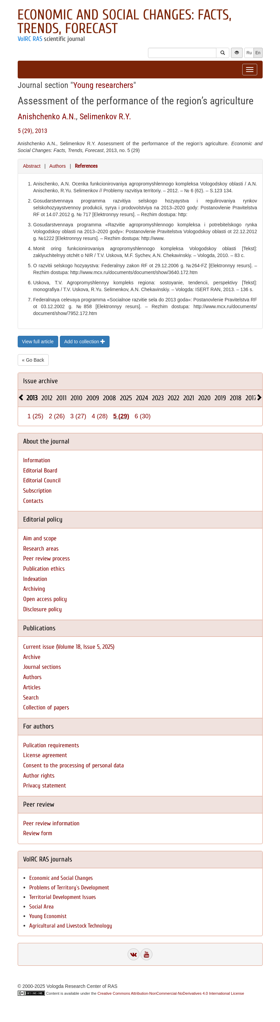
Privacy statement (44, 785)
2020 (204, 398)
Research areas (41, 548)
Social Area (41, 906)
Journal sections (42, 667)
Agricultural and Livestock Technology (70, 925)
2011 (61, 398)
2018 (236, 398)
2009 (92, 398)
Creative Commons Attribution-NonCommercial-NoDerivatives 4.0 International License (171, 993)
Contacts (33, 501)
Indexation (35, 579)
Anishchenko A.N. (47, 116)
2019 (220, 398)
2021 (188, 398)
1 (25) (36, 416)
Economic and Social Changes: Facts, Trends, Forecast (124, 21)
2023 (158, 398)
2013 (32, 398)
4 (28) (100, 416)
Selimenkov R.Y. (105, 116)
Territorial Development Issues (62, 897)
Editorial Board (40, 470)
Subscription (37, 490)
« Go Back (33, 360)
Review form (37, 833)
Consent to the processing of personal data (73, 765)
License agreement (45, 755)
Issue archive (40, 381)
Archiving (34, 588)
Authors (57, 166)
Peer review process (46, 558)
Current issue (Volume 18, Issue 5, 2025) (68, 646)
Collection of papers (46, 707)
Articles (31, 687)
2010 (76, 398)
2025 (126, 398)
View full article (38, 341)
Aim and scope (39, 538)
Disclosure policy (42, 609)
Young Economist (48, 916)
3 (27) (78, 416)
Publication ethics (44, 568)
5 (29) (121, 416)
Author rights (38, 775)
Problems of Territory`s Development (69, 887)
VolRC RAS (30, 39)
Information (36, 460)
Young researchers (103, 85)
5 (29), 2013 (32, 130)
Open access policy (45, 599)
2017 (251, 398)
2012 (47, 398)
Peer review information (51, 823)
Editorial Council (42, 480)
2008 (109, 398)
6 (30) (143, 416)
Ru (248, 52)
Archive (31, 657)
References (86, 166)
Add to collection (84, 341)
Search (31, 697)
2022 (173, 398)
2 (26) (57, 416)
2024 (142, 398)
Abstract (31, 166)
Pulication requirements (51, 745)
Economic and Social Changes (61, 878)
